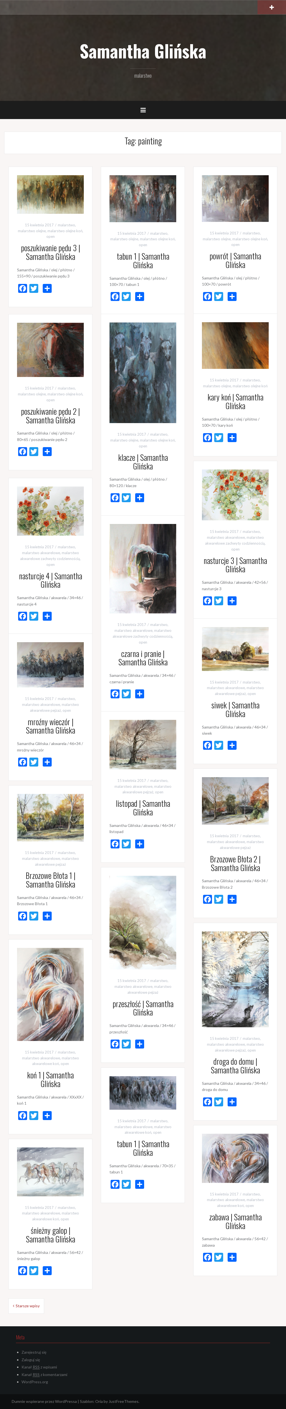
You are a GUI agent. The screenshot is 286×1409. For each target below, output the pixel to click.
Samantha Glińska (143, 50)
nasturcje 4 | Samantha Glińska (50, 580)
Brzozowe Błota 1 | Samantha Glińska (50, 880)
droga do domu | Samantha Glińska (235, 1065)
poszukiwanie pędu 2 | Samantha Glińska (50, 415)
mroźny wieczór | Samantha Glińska (50, 726)
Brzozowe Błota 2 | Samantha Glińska (235, 863)
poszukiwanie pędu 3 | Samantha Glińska (50, 252)
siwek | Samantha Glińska (235, 709)
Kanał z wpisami (39, 1367)
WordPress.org (35, 1381)
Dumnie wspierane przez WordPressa (44, 1401)
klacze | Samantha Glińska (143, 462)
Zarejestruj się (34, 1352)
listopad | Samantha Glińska (143, 808)
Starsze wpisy (28, 1305)
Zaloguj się (31, 1359)
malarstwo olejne (32, 231)
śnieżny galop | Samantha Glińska (50, 1235)
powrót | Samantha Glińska (235, 260)
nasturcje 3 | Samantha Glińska (235, 565)
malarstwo (66, 225)
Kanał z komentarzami (44, 1374)
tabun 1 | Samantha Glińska (143, 260)
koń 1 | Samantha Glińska (50, 1079)
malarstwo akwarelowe (226, 537)
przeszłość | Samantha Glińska (143, 1008)
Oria (99, 1401)
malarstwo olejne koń (64, 231)
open (50, 236)
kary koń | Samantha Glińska (235, 401)
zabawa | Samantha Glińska (235, 1221)
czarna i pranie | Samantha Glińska (143, 658)
